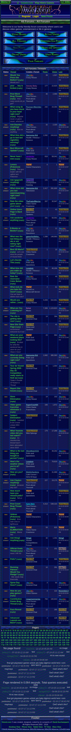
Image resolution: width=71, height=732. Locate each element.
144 (43, 645)
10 (18, 630)
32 (14, 633)
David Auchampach (61, 722)
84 (25, 637)
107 (31, 640)
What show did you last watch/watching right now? (17, 192)
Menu (5, 2)
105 (23, 640)
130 (55, 642)
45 (51, 633)
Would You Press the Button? (15, 77)
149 (63, 645)
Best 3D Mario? (17, 249)
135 (6, 645)
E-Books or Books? (15, 229)
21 (50, 630)
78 (8, 637)
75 (69, 635)
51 (69, 633)
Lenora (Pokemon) (15, 165)
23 (55, 630)
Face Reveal (15, 609)
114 (59, 640)
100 (2, 640)
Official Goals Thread (16, 549)
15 (32, 630)
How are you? (16, 472)
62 (31, 635)
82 (19, 637)
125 (35, 642)
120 (15, 642)
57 (16, 635)
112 (51, 640)
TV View (47, 727)
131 (59, 642)
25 (61, 630)
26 (64, 630)
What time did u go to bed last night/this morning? (17, 139)
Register (26, 16)
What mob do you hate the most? (16, 289)
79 (11, 637)
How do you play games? (16, 592)
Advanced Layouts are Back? (15, 620)
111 (47, 640)
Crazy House (31, 78)
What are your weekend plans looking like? (17, 337)
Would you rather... (15, 301)
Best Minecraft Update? (17, 149)
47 (57, 633)
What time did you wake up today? (16, 270)
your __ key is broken (16, 87)
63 (34, 635)
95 (57, 637)
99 (69, 637)
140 (27, 645)
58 (19, 635)
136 (11, 645)
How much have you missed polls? (16, 493)
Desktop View (14, 727)
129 (51, 642)
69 (51, 635)
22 (52, 630)
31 (11, 633)
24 (58, 630)
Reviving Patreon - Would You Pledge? (15, 571)
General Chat (31, 319)
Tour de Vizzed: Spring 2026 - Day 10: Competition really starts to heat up (17, 372)
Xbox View (56, 727)
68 (48, 635)
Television (30, 191)
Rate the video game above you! (16, 203)
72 (60, 635)
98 (66, 637)
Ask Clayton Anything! (15, 481)
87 (34, 637)
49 (63, 633)
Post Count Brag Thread (16, 505)
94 (54, 637)
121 (19, 642)
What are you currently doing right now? (17, 357)
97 (63, 637)
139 (23, 645)
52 (2, 635)
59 (22, 635)
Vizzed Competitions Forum (31, 542)
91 (45, 637)
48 (60, 633)
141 (31, 645)
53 (5, 635)
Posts (45, 72)
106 (27, 640)
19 (44, 630)
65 (40, 635)
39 (34, 633)
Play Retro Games (44, 3)
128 (47, 642)
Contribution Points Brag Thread (16, 601)
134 (2, 645)
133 (67, 642)
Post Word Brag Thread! (16, 95)
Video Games (31, 593)
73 (63, 635)
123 (27, 642)
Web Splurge (31, 433)
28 (2, 633)
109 (39, 640)
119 (11, 642)
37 (28, 633)
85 (28, 637)
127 (43, 642)
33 (16, 633)
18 (41, 630)
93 (51, 637)
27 (67, 630)
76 (2, 637)
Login (36, 16)
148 (59, 645)
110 (43, 640)
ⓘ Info (65, 2)
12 (23, 630)
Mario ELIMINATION (16, 528)
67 (45, 635)
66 (43, 635)
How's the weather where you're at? (17, 463)
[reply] (21, 80)
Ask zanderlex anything (16, 219)
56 (14, 635)
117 (2, 642)
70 (54, 635)
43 (45, 633)
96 (60, 637)
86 (31, 637)
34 (19, 633)
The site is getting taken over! (16, 318)
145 (47, 645)
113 (55, 640)
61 (28, 635)
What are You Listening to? (16, 309)
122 (23, 642)
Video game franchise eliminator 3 (15, 407)
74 (66, 635)
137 (15, 645)
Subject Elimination (15, 416)
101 (6, 640)
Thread (13, 72)
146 (51, 645)
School (29, 418)
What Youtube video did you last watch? (16, 433)
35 (22, 633)
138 (19, 645)
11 (21, 630)
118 (6, 642)
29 (5, 633)
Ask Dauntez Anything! (16, 126)
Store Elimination (15, 397)
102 (11, 640)
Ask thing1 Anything (15, 539)
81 (16, 637)
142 (35, 645)
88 (37, 637)
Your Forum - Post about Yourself (31, 98)
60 (25, 635)
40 (37, 633)
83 (22, 637)
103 (15, 640)
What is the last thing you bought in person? (17, 454)
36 (25, 633)
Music (28, 109)
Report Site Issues (15, 389)
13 (26, 630)
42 (43, 633)
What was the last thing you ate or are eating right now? (16, 241)
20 (47, 630)
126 (39, 642)
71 (57, 635)
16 (35, 630)
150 (67, 645)
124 (31, 642)
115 (63, 640)
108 (35, 640)
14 (29, 630)
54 (8, 635)
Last (60, 72)
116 (67, 640)
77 (5, 637)
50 (66, 633)
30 (8, 633)
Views (54, 72)
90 (43, 637)
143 (39, 645)
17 (38, 630)
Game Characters (33, 167)
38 (31, 633)
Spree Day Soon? (15, 584)
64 (37, 635)
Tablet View (38, 727)
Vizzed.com (27, 3)
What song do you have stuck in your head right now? (17, 110)
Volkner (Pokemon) (15, 515)
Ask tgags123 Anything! (16, 181)
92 (48, 637)
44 (48, 633)
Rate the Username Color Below (15, 278)
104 (19, 640)
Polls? (13, 559)
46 (54, 633)
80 (14, 637)
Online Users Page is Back (16, 210)
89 (40, 637)
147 (55, 645)
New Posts (47, 16)
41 (40, 633)
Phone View (27, 727)
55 (11, 635)
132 (63, 642)
